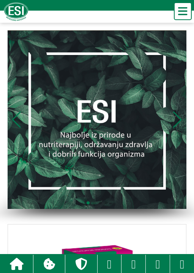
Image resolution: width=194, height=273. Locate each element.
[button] (177, 119)
